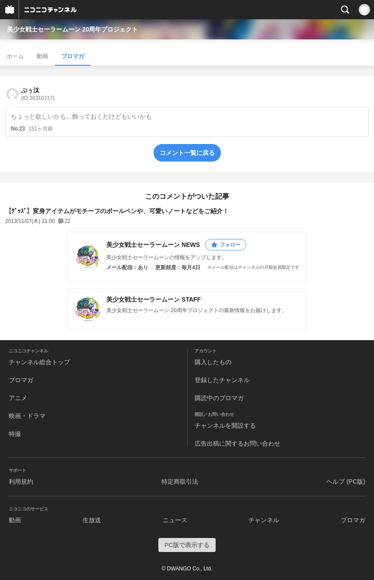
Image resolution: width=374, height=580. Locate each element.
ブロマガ (72, 56)
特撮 (15, 433)
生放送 (92, 520)
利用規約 (21, 481)
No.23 (18, 128)
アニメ (18, 397)
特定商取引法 (179, 481)
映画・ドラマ (27, 415)
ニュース (175, 520)
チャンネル (263, 520)
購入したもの (213, 362)
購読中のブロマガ (219, 397)
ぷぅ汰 (38, 94)
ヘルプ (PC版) (345, 481)
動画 (42, 56)
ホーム (15, 56)
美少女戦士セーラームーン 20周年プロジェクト (72, 29)
